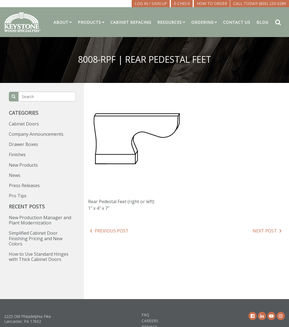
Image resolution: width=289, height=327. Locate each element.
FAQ (145, 314)
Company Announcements (36, 134)
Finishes (17, 154)
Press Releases (24, 185)
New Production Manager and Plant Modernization (40, 220)
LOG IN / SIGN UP (151, 3)
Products (89, 22)
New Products (23, 165)
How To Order (212, 3)
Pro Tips (17, 196)
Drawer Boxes (23, 144)
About (61, 22)
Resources (169, 22)
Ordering (202, 22)
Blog (262, 22)
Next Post (265, 231)
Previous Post (112, 231)
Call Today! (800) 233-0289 (259, 3)
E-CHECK (182, 3)
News (14, 175)
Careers (150, 320)
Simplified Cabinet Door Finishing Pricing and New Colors (35, 238)
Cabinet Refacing (130, 22)
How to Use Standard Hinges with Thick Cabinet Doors (38, 256)
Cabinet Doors (24, 124)
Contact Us (236, 22)
